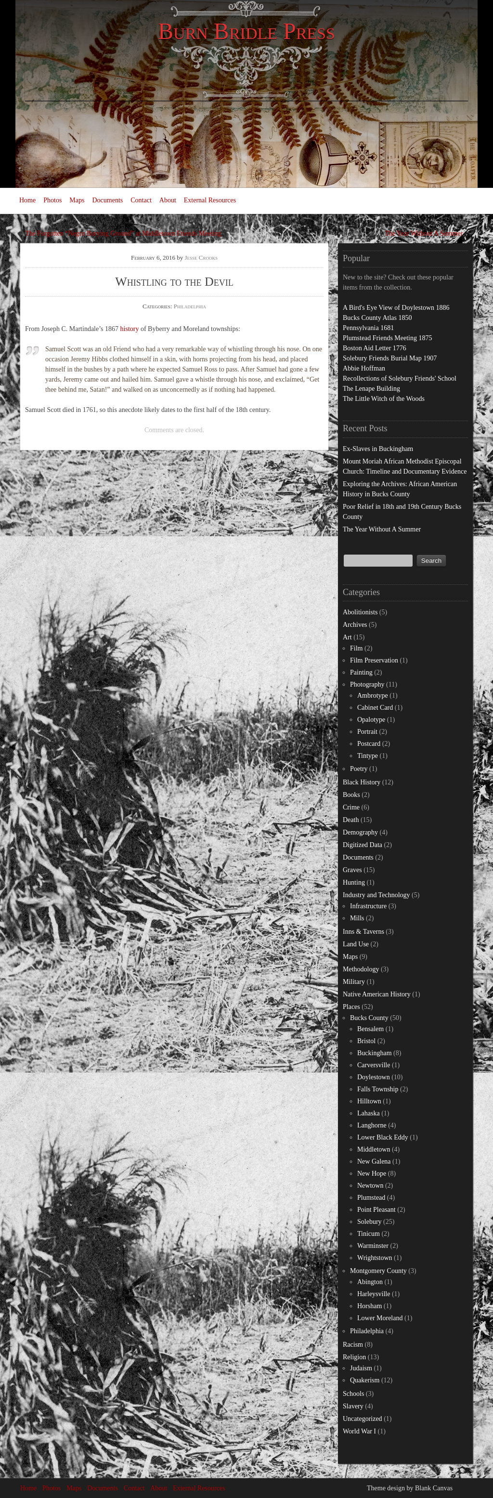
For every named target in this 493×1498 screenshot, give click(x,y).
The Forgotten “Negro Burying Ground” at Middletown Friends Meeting (123, 233)
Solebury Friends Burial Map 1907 (390, 358)
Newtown (370, 1185)
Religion (354, 1357)
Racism (353, 1344)
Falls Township (378, 1089)
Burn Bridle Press (246, 31)
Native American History (377, 994)
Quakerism (364, 1380)
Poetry (359, 768)
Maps (76, 200)
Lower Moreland (379, 1318)
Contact (141, 200)
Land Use (356, 944)
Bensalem (370, 1029)
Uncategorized (362, 1418)
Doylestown (373, 1077)
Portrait (367, 731)
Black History (361, 782)
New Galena (374, 1161)
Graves (352, 870)
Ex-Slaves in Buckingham (378, 448)
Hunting (354, 882)
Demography (360, 832)
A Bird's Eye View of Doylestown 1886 (396, 307)
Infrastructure (368, 906)
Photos (52, 200)
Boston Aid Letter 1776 (374, 348)
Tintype (367, 755)
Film (356, 648)
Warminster (373, 1245)
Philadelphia (190, 306)
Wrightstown (374, 1257)
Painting (361, 672)
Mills (357, 918)
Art (347, 637)
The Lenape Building (371, 388)
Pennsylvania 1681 (368, 327)
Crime (351, 807)
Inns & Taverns (363, 931)
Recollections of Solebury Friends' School (399, 378)
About (167, 200)
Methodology (361, 969)
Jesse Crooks (201, 257)
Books (351, 794)
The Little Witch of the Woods (384, 398)
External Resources (210, 200)
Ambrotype (372, 695)
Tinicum (368, 1233)
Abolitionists (360, 612)
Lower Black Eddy (382, 1137)
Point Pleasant (376, 1209)
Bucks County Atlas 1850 (377, 317)
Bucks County (369, 1017)
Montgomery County (378, 1270)
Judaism (361, 1368)
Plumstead (371, 1197)
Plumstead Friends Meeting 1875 (387, 338)
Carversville (373, 1065)
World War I (359, 1431)
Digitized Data (362, 844)
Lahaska (368, 1113)
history (129, 328)
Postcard (368, 743)
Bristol (366, 1041)
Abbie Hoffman (364, 368)
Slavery (353, 1406)
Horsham (369, 1306)
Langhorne (372, 1125)
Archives (355, 624)
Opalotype (371, 719)
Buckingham (374, 1053)
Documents (107, 200)
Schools (353, 1393)
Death (351, 819)
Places (351, 1006)
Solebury (369, 1221)
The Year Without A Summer (424, 233)
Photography (367, 684)
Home (27, 200)
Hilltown (369, 1101)
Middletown (373, 1149)
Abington (370, 1282)
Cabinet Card (375, 707)
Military (354, 981)
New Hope (371, 1173)
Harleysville (373, 1294)
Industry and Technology (376, 895)
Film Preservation (374, 660)
